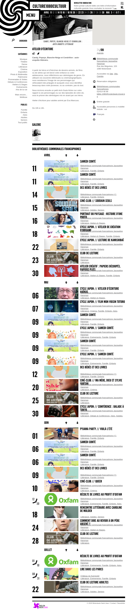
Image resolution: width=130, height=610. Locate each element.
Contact (113, 603)
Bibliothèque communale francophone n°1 (98, 194)
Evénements (95, 337)
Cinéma (93, 311)
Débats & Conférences (100, 416)
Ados (115, 311)
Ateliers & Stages (97, 223)
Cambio (100, 76)
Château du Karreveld (89, 576)
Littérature (84, 171)
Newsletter (121, 603)
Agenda (100, 53)
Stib (111, 74)
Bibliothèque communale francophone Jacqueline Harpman (107, 61)
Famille (93, 171)
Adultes (93, 210)
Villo (116, 74)
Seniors (101, 210)
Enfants (101, 171)
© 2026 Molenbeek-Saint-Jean (98, 603)
